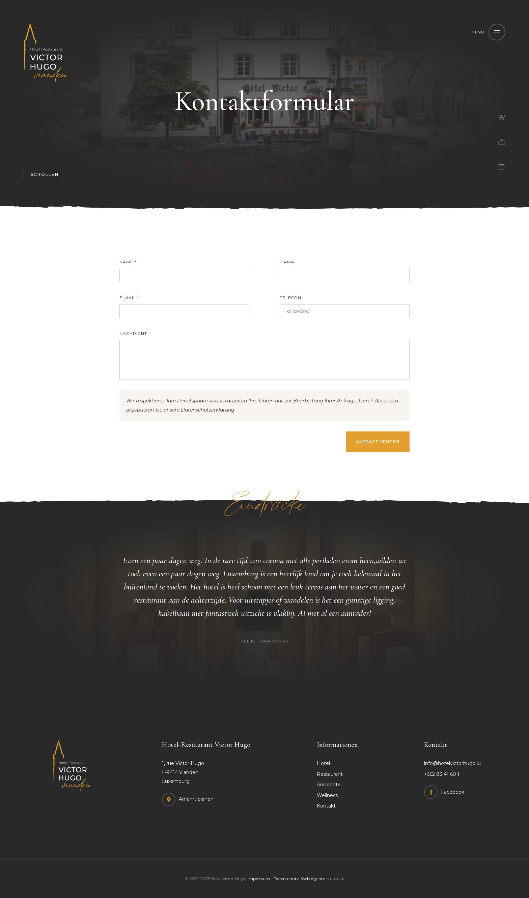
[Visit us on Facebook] (444, 792)
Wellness (327, 795)
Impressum (259, 878)
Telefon (290, 297)
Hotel (323, 763)
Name (126, 261)
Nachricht (133, 333)
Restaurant (330, 774)
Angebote (329, 785)
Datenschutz (286, 878)
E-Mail (127, 297)
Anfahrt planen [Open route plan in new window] (196, 799)
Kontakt (326, 806)
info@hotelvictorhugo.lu (452, 763)
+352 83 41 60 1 (442, 774)
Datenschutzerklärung (207, 410)
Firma (287, 261)
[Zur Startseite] (45, 53)
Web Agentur (314, 878)
